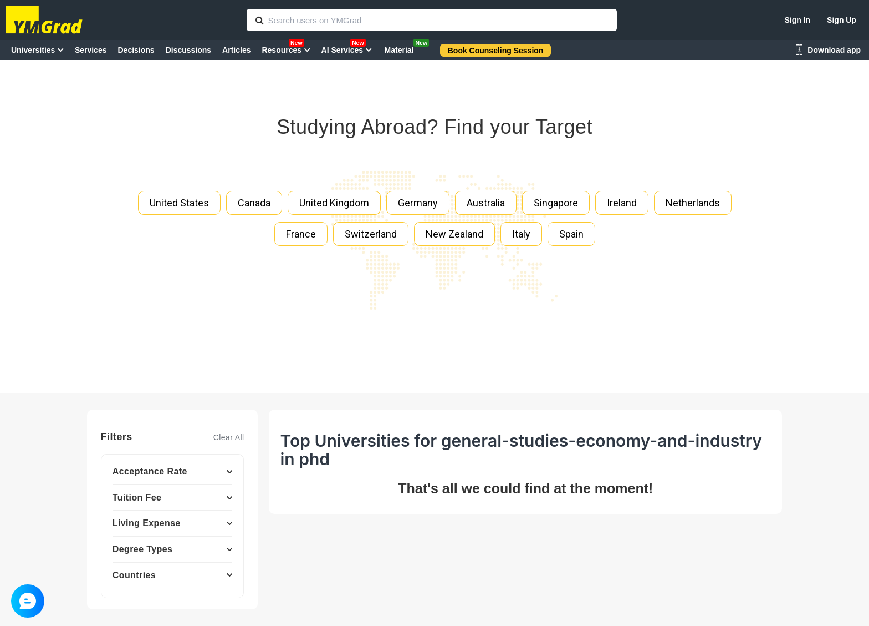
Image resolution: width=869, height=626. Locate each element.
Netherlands (693, 203)
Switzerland (371, 234)
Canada (254, 203)
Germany (418, 203)
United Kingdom (334, 203)
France (301, 234)
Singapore (556, 203)
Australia (486, 203)
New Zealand (454, 234)
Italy (521, 234)
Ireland (622, 203)
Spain (571, 234)
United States (179, 203)
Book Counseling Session (496, 50)
